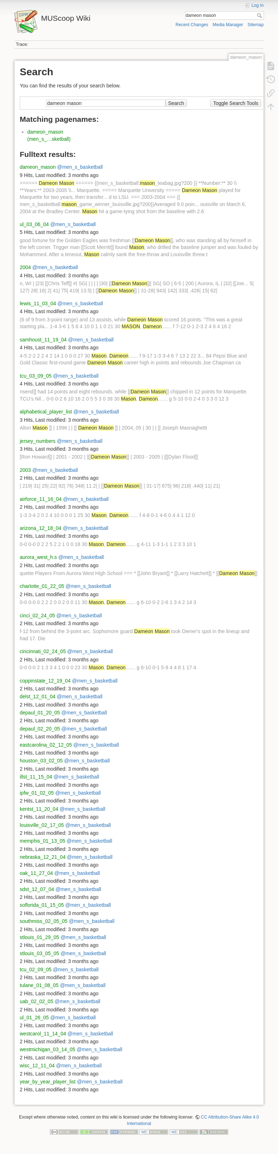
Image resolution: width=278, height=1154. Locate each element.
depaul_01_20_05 (40, 712)
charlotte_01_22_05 (42, 586)
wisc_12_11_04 (37, 1065)
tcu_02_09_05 (36, 969)
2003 (25, 470)
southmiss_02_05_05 (43, 921)
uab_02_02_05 (36, 1001)
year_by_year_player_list (48, 1081)
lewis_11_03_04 (38, 303)
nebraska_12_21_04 (43, 857)
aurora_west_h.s (38, 557)
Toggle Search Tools (235, 103)
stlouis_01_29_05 (39, 937)
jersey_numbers (38, 441)
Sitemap (256, 24)
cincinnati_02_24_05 (43, 651)
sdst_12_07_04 (37, 889)
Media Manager (228, 24)
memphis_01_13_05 (42, 841)
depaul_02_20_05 (40, 729)
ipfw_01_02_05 (37, 793)
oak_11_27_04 (36, 873)
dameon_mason (38, 167)
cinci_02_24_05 (37, 615)
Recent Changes (191, 24)
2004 (25, 267)
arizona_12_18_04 (40, 528)
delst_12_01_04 (38, 696)
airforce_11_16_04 (41, 499)
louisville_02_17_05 (42, 825)
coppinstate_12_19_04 (45, 681)
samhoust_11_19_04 (43, 340)
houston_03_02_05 (41, 760)
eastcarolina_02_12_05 (46, 745)
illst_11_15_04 (36, 777)
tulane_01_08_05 (39, 985)
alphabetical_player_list (46, 412)
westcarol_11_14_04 (43, 1033)
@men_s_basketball (80, 167)
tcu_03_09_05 (36, 376)
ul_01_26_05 (34, 1017)
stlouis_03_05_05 (39, 953)
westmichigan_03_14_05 (47, 1049)
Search (260, 15)
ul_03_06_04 (34, 224)
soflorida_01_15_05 (42, 905)
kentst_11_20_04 (39, 809)
